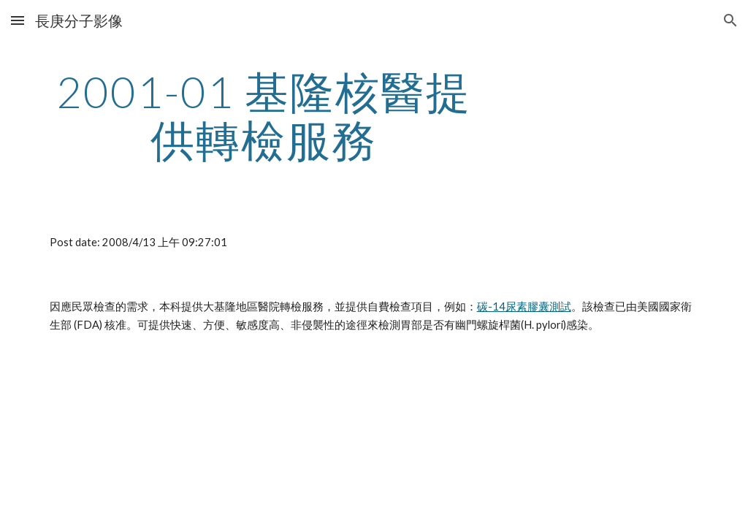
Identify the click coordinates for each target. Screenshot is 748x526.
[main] (264, 115)
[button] (17, 20)
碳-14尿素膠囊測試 (524, 306)
